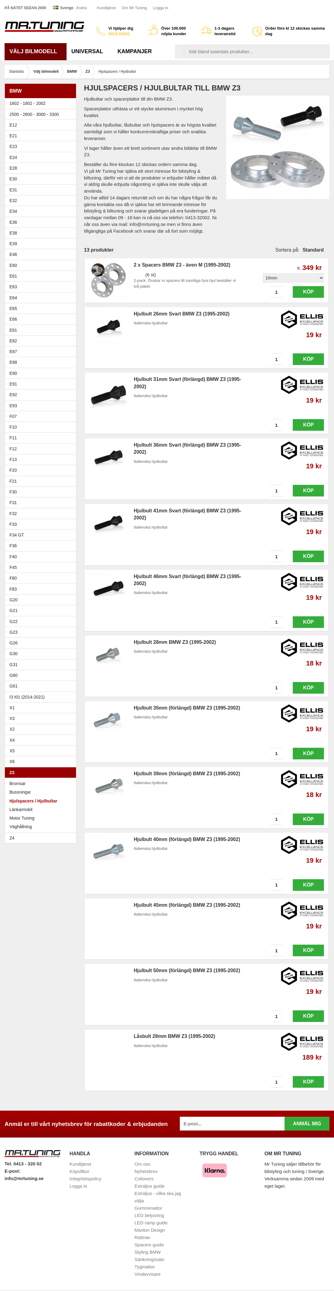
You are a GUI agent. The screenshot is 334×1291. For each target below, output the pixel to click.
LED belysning (149, 1215)
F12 (41, 448)
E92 (41, 394)
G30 (13, 653)
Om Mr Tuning (134, 8)
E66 (41, 319)
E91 (41, 384)
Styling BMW (148, 1252)
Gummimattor (148, 1208)
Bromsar (17, 783)
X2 (12, 729)
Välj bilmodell (35, 51)
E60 (41, 265)
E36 (41, 222)
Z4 (41, 837)
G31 (13, 664)
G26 (13, 642)
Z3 (41, 772)
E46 (41, 254)
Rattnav (143, 1237)
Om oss (143, 1164)
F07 (41, 416)
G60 (13, 675)
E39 (41, 243)
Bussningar (20, 792)
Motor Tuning (21, 818)
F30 (41, 491)
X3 (41, 718)
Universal (89, 51)
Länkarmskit (20, 809)
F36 (13, 545)
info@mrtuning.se (24, 1178)
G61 (13, 686)
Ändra (81, 8)
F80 (13, 578)
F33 (13, 524)
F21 (13, 481)
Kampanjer (135, 51)
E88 (41, 362)
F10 (41, 427)
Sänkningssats (150, 1259)
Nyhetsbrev (146, 1171)
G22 (13, 621)
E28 (41, 168)
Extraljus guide (150, 1186)
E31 (13, 189)
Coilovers (144, 1178)
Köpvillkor (79, 1171)
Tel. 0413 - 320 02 (23, 1163)
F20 (41, 470)
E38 (41, 233)
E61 (41, 276)
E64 (41, 297)
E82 (41, 340)
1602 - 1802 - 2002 (41, 103)
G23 (13, 632)
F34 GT (41, 535)
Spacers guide (149, 1244)
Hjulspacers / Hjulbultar (33, 801)
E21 (41, 135)
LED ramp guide (151, 1222)
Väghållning (20, 826)
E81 (41, 330)
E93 (41, 405)
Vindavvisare (148, 1274)
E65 (41, 308)
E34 (41, 211)
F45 (13, 567)
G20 (13, 599)
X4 (41, 740)
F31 (41, 502)
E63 (41, 286)
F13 (41, 459)
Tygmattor (145, 1266)
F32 (13, 513)
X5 (41, 750)
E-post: (12, 1171)
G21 (13, 610)
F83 (13, 589)
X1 (41, 707)
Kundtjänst (106, 8)
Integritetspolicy (85, 1178)
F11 (41, 437)
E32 (13, 200)
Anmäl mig (307, 1123)
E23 (41, 146)
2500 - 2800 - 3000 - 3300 (41, 114)
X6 (12, 761)
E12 (41, 125)
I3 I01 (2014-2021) (27, 697)
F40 (13, 556)
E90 (41, 373)
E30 (41, 178)
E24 (41, 157)
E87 (41, 351)
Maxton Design (150, 1230)
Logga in (160, 8)
